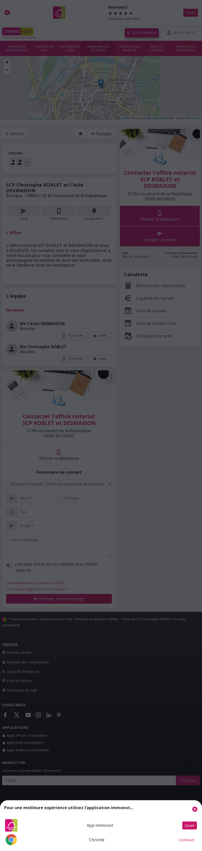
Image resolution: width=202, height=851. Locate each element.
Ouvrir (190, 825)
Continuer (186, 839)
